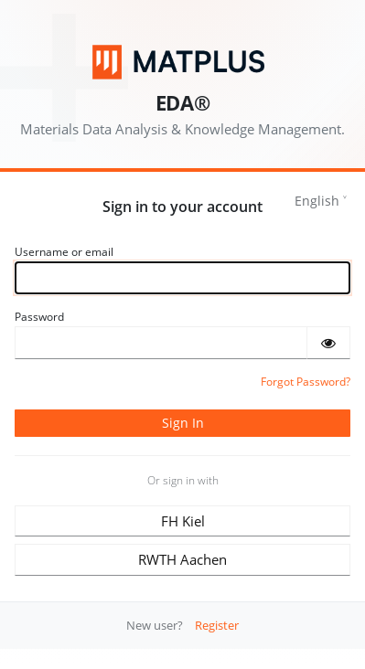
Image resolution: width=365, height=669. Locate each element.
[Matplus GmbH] (182, 62)
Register (217, 625)
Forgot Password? (305, 381)
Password (39, 316)
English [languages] (317, 200)
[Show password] (328, 342)
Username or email (64, 252)
